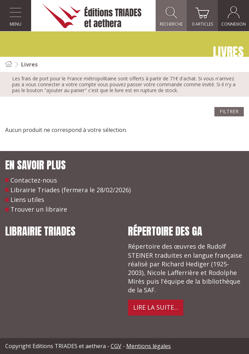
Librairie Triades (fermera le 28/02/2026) (70, 190)
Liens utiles (27, 199)
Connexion (233, 16)
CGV (116, 346)
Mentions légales (148, 346)
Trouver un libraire (38, 209)
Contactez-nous (33, 180)
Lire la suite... (155, 307)
